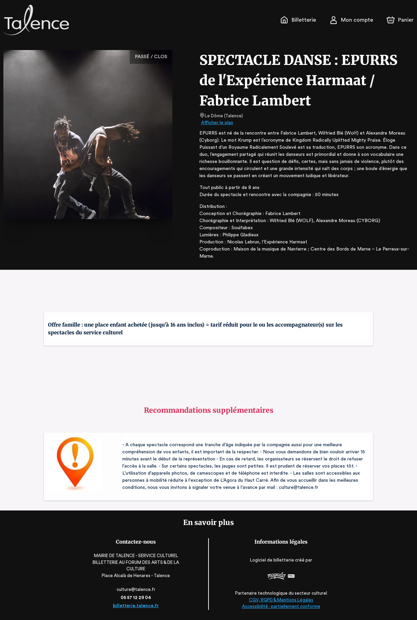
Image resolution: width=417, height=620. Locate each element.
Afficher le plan (216, 122)
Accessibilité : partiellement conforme (283, 606)
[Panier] (400, 20)
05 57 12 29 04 (134, 597)
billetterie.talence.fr (134, 605)
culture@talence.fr (134, 589)
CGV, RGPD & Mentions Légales (283, 599)
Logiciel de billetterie (274, 559)
